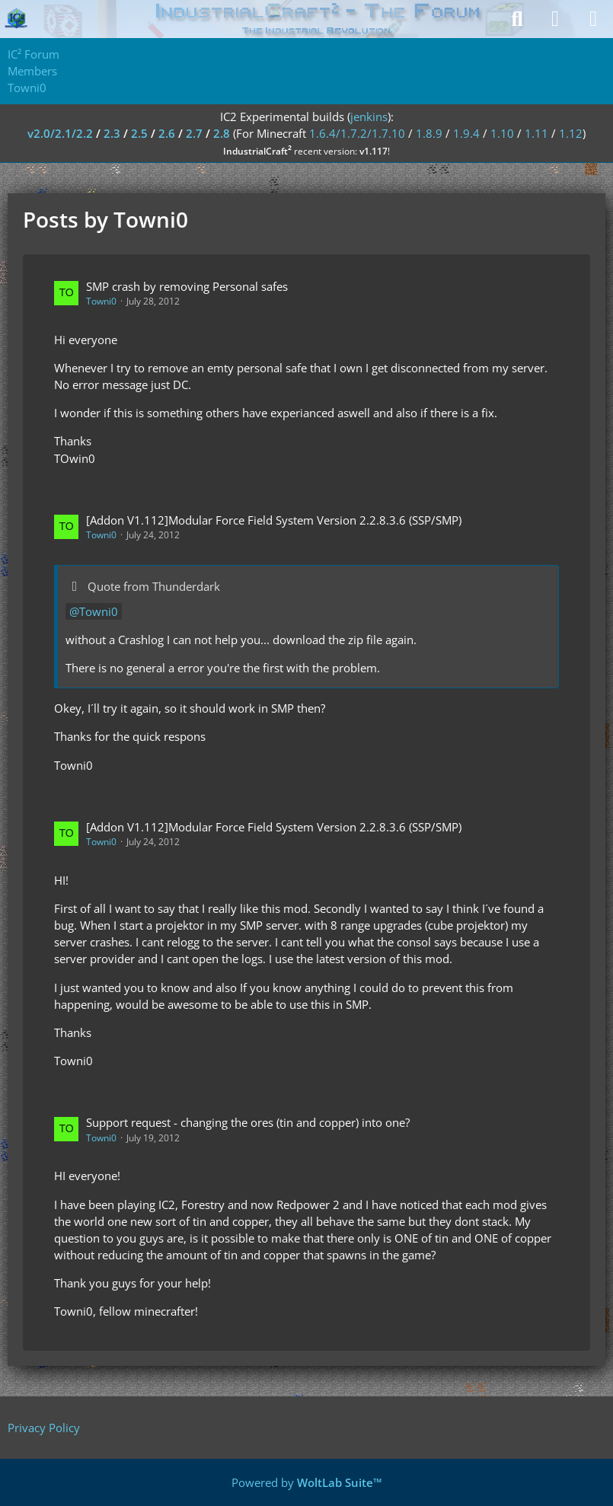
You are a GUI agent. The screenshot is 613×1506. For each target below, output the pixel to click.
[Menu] (593, 19)
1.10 (502, 133)
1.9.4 (466, 133)
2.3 (112, 133)
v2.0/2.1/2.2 (60, 133)
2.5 (139, 133)
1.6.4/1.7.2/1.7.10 (357, 133)
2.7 (194, 133)
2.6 (166, 133)
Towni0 (101, 301)
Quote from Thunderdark (154, 586)
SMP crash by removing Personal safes (187, 286)
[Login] (555, 19)
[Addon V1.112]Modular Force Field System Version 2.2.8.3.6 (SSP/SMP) (273, 520)
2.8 (221, 133)
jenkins (369, 116)
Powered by (306, 1482)
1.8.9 (429, 133)
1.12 (571, 133)
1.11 (536, 133)
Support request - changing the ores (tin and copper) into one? (248, 1122)
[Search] (517, 19)
